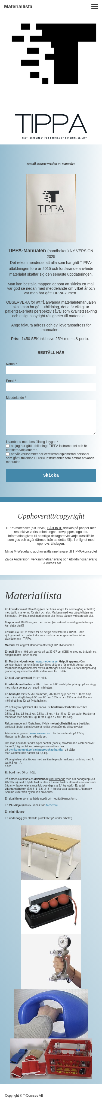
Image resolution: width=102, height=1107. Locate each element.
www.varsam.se (40, 733)
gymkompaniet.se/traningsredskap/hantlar (36, 749)
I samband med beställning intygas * (32, 442)
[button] (94, 6)
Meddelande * (16, 398)
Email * (11, 381)
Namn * (11, 364)
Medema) (51, 805)
